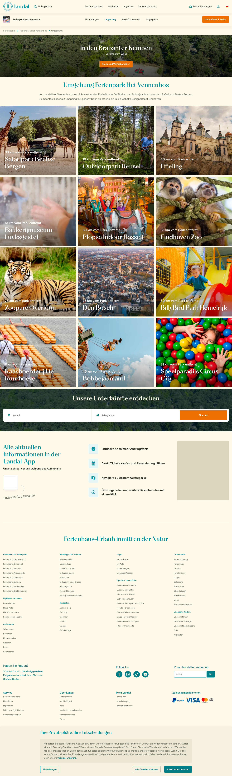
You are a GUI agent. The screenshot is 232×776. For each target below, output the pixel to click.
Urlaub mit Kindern (182, 612)
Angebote (128, 6)
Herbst (63, 621)
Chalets (177, 568)
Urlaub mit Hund (67, 568)
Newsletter (8, 701)
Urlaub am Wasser (125, 573)
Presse (63, 719)
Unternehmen (66, 696)
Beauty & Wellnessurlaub (71, 595)
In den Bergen (123, 568)
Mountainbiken (9, 638)
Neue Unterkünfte (11, 612)
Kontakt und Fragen (11, 696)
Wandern (7, 642)
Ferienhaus (179, 564)
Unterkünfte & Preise (215, 19)
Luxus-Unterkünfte (125, 590)
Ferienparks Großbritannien (15, 591)
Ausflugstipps (66, 586)
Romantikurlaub (67, 591)
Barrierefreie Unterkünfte (128, 612)
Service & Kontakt (147, 6)
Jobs (62, 705)
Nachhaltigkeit (66, 701)
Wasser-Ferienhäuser (183, 604)
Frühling (63, 612)
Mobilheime (179, 586)
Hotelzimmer (179, 573)
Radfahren (7, 633)
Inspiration (113, 6)
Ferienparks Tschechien (13, 586)
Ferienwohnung (181, 559)
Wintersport (8, 629)
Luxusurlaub (65, 564)
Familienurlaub (66, 559)
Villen (176, 600)
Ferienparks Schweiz (12, 568)
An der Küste (122, 559)
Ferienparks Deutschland (14, 559)
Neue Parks (8, 608)
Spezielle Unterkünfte (126, 580)
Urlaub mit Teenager (183, 621)
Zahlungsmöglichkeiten (13, 710)
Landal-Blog (65, 608)
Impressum (8, 705)
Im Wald (120, 564)
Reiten (6, 647)
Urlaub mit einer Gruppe (70, 582)
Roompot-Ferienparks (12, 617)
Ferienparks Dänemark (13, 577)
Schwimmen (8, 651)
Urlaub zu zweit (67, 573)
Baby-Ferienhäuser (125, 599)
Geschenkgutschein (12, 714)
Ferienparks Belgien (12, 582)
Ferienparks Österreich (13, 564)
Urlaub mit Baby (181, 617)
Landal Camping (123, 701)
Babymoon (64, 577)
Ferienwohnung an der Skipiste (130, 603)
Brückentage (65, 630)
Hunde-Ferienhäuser (126, 608)
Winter (63, 626)
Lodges (177, 577)
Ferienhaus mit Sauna (126, 585)
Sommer (64, 617)
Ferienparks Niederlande (14, 573)
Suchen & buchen (94, 6)
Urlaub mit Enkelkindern (184, 626)
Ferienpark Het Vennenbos (33, 30)
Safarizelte (178, 582)
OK (210, 674)
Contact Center (11, 679)
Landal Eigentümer (124, 705)
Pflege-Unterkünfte (125, 626)
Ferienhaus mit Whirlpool (128, 621)
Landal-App (121, 696)
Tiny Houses (179, 595)
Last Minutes (9, 603)
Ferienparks (9, 30)
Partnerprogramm (67, 714)
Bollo (176, 630)
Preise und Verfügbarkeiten (116, 64)
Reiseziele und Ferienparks (15, 554)
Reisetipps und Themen (70, 554)
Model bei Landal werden (71, 710)
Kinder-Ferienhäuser (126, 594)
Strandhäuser (180, 591)
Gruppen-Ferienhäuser (127, 617)
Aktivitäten (178, 635)
